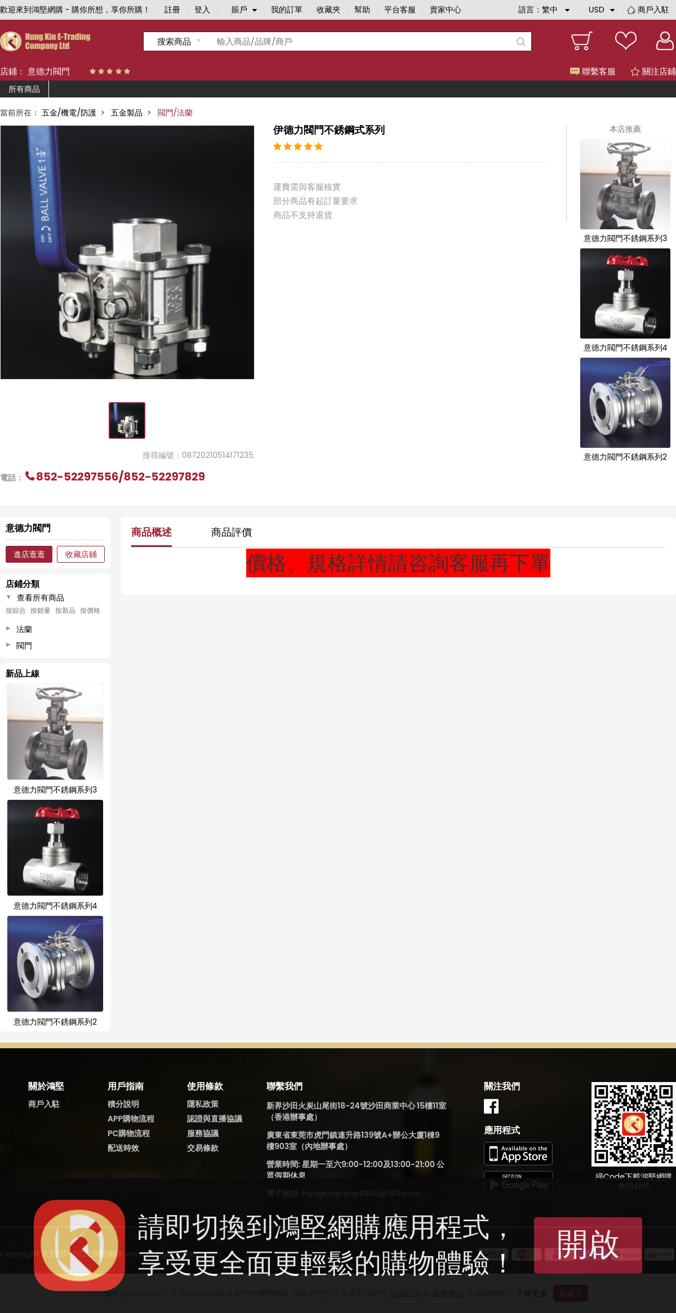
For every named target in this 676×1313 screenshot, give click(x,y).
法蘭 (24, 629)
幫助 (362, 9)
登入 (202, 9)
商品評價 (231, 532)
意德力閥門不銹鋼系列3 (625, 238)
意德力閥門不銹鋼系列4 (626, 347)
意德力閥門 (49, 71)
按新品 (65, 610)
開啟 (588, 1244)
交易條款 (203, 1148)
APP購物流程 (131, 1118)
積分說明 (123, 1104)
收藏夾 (328, 9)
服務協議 (203, 1133)
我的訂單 (287, 9)
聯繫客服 (593, 71)
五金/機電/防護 (69, 112)
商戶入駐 (653, 9)
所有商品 (24, 89)
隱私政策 (203, 1104)
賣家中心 (445, 9)
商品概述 (151, 532)
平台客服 (400, 9)
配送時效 (123, 1148)
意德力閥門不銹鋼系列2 (625, 456)
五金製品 (127, 112)
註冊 (172, 9)
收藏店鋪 (81, 554)
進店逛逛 (29, 554)
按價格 (90, 610)
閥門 (24, 645)
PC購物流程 (129, 1133)
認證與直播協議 (214, 1118)
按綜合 (16, 610)
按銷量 (40, 610)
